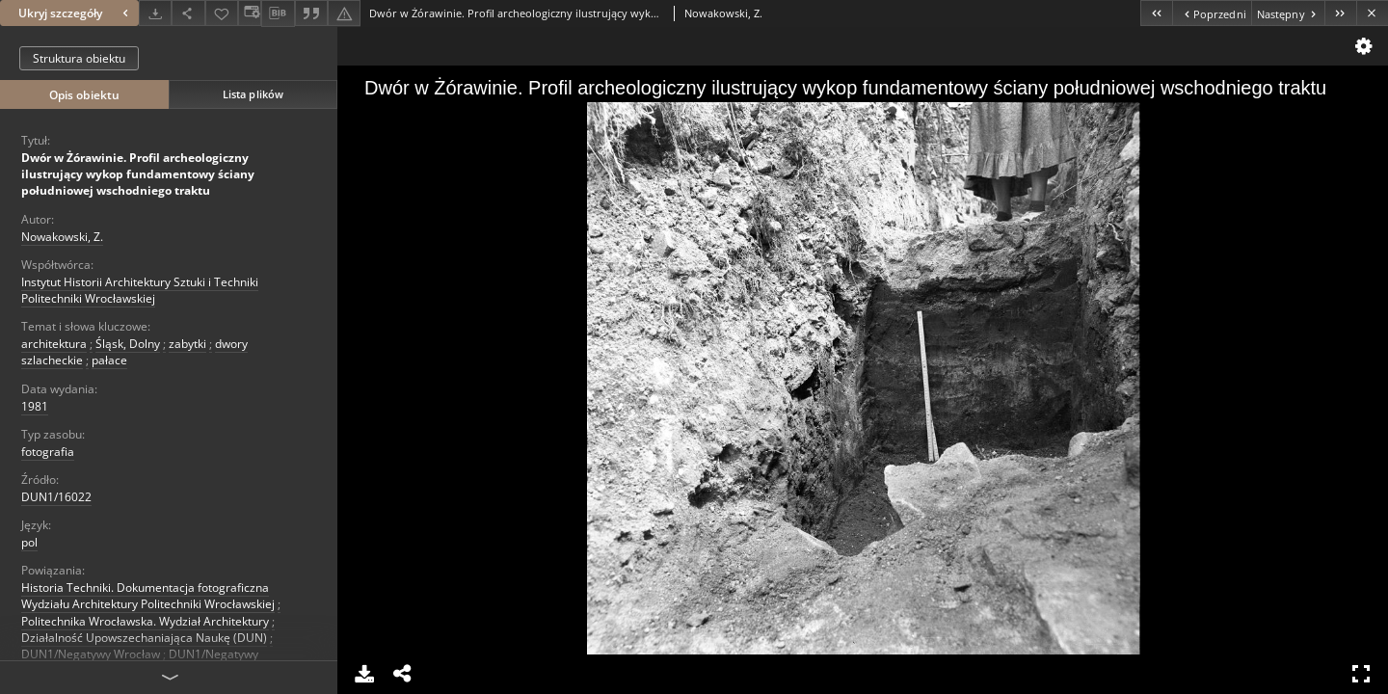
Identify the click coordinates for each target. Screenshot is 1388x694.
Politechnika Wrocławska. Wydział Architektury (145, 621)
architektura (54, 343)
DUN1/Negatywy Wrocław (90, 654)
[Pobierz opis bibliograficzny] (277, 13)
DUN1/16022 (56, 497)
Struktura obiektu (79, 58)
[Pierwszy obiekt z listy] (1156, 13)
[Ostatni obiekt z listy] (1340, 13)
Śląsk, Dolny (127, 343)
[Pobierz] (155, 13)
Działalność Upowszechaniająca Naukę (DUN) (144, 637)
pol (29, 542)
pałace (109, 360)
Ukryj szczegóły (75, 13)
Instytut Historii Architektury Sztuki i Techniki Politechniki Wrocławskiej (139, 290)
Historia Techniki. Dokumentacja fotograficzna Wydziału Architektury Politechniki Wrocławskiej (148, 595)
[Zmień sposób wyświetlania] (249, 13)
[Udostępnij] (188, 13)
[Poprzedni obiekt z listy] (1211, 13)
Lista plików (253, 94)
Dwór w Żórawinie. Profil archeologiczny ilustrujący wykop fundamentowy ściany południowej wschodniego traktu (137, 174)
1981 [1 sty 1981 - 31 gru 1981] (34, 406)
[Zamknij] (1372, 13)
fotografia (47, 451)
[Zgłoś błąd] (344, 13)
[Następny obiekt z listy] (1287, 13)
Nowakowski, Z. (62, 236)
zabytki (187, 343)
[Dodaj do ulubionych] (221, 13)
